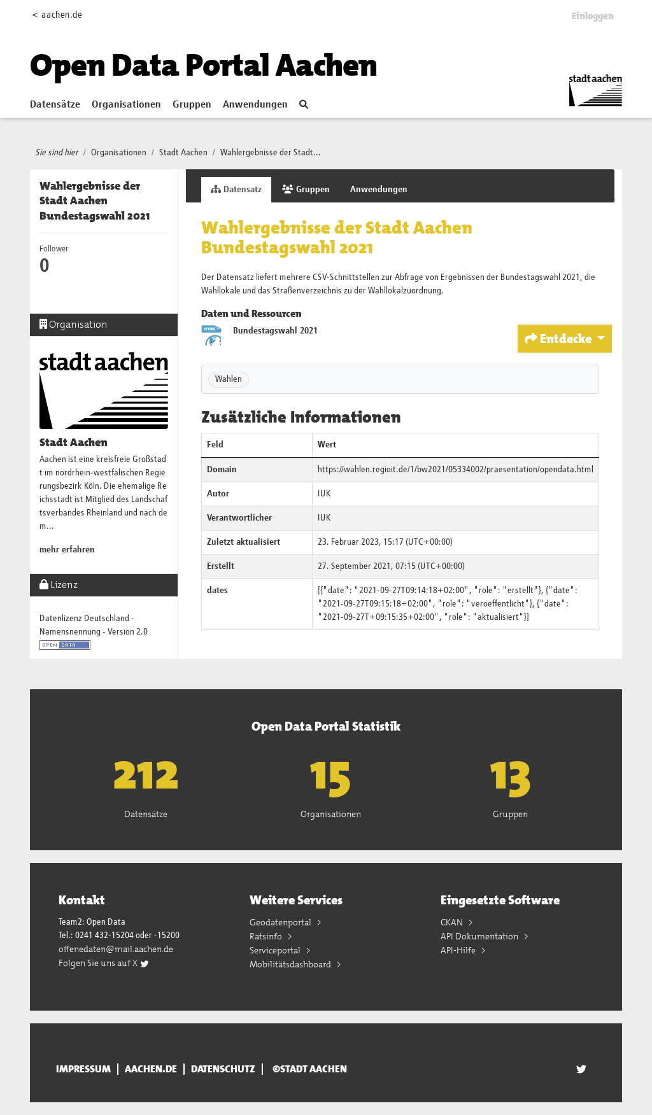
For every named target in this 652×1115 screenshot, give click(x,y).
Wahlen (228, 379)
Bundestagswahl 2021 (275, 330)
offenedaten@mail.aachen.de (116, 949)
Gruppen (192, 105)
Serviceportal (276, 950)
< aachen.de (57, 15)
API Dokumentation (480, 936)
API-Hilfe (459, 950)
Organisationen (126, 105)
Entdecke (559, 338)
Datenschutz (223, 1069)
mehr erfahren (67, 549)
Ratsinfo (267, 936)
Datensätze (55, 105)
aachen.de (151, 1069)
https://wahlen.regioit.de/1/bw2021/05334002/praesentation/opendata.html (455, 469)
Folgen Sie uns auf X (104, 963)
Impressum (83, 1069)
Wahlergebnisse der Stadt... (270, 152)
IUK (324, 493)
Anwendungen (255, 105)
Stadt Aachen (183, 152)
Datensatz (236, 189)
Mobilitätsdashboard (291, 964)
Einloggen (593, 16)
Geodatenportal (281, 922)
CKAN (453, 922)
